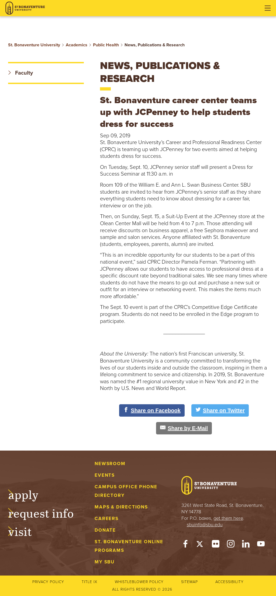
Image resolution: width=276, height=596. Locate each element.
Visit (25, 530)
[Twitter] (200, 545)
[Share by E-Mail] (184, 428)
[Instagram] (231, 545)
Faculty (20, 73)
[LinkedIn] (246, 545)
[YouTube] (261, 545)
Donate (105, 530)
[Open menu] (268, 8)
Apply (28, 494)
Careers (107, 518)
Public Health (106, 45)
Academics (76, 45)
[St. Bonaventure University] (25, 8)
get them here (228, 518)
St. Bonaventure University (34, 45)
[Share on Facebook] (152, 410)
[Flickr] (216, 545)
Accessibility (229, 582)
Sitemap (189, 582)
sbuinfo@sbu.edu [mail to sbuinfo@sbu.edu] (205, 525)
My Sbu (105, 562)
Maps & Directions (121, 507)
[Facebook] (185, 545)
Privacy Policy (48, 582)
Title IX (89, 582)
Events (105, 475)
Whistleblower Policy (139, 582)
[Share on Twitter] (220, 410)
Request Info (46, 512)
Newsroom (110, 463)
